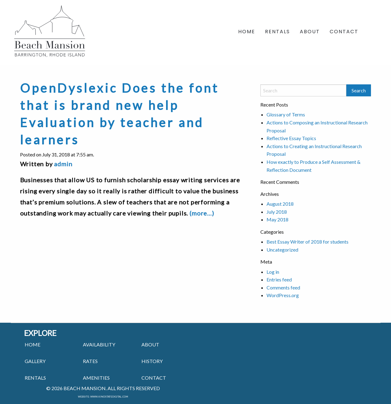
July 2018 (277, 212)
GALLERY (35, 361)
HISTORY (152, 361)
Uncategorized (282, 249)
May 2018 (277, 219)
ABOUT (150, 344)
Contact (344, 32)
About (310, 32)
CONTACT (153, 378)
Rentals (277, 32)
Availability (99, 344)
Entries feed (279, 279)
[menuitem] (246, 32)
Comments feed (283, 287)
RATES (90, 361)
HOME (32, 344)
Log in (273, 272)
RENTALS (35, 378)
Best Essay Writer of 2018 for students (307, 241)
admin (63, 164)
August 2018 (280, 204)
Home (246, 32)
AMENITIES (96, 378)
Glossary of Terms (286, 114)
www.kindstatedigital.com (109, 396)
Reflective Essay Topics (291, 138)
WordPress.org (283, 295)
